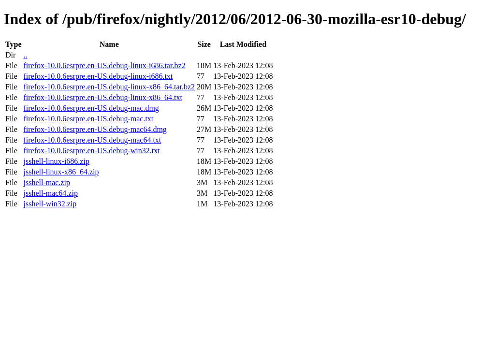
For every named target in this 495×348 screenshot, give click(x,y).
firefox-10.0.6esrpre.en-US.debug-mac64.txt (92, 140)
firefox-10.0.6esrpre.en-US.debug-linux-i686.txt (98, 76)
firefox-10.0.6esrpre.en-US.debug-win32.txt (91, 150)
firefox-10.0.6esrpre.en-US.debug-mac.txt (88, 119)
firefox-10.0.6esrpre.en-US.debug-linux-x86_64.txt (102, 97)
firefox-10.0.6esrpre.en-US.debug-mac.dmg (91, 108)
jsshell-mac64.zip (50, 193)
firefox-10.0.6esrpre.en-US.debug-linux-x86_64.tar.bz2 (109, 87)
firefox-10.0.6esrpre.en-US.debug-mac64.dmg (94, 129)
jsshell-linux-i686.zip (56, 161)
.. (25, 55)
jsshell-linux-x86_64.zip (61, 172)
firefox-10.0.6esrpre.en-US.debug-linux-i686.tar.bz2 (104, 65)
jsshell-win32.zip (49, 204)
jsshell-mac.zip (46, 182)
